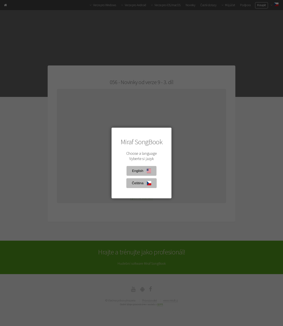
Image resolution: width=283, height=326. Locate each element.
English (141, 171)
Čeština (141, 183)
